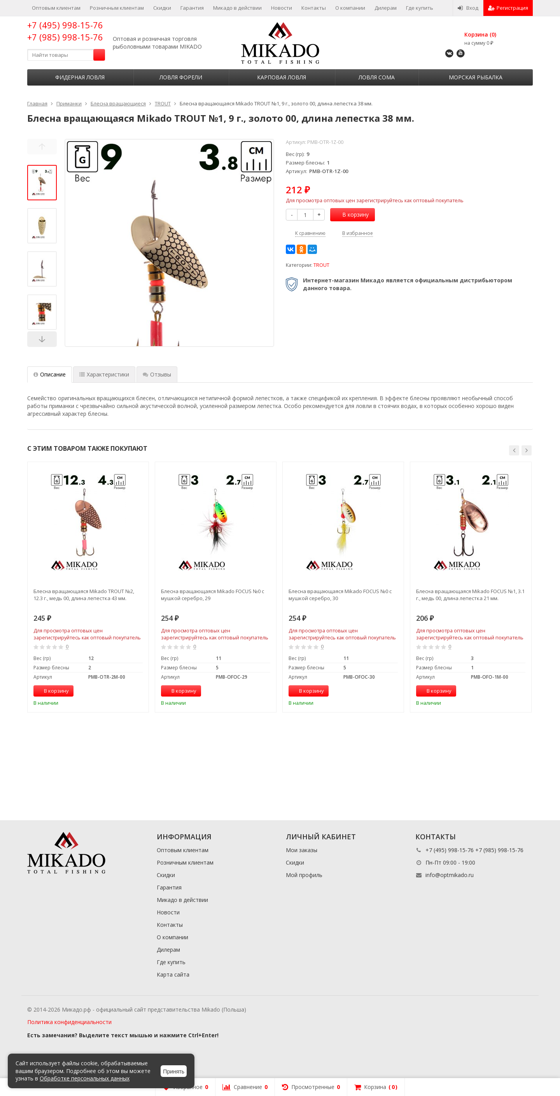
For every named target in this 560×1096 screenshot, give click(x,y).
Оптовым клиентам (56, 7)
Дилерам (385, 7)
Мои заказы (301, 850)
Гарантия (192, 7)
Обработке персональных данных (85, 1078)
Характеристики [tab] (104, 374)
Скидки (162, 7)
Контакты (313, 7)
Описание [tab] (49, 374)
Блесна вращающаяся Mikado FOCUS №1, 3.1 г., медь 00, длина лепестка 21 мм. (470, 595)
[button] (514, 450)
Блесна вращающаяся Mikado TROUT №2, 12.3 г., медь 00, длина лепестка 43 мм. (83, 595)
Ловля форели (180, 77)
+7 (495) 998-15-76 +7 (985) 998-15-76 (65, 31)
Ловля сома (377, 77)
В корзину (351, 214)
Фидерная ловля (80, 77)
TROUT (321, 265)
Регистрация (508, 7)
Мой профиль (304, 875)
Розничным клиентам (117, 7)
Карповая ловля (281, 77)
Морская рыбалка (475, 77)
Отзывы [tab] (157, 374)
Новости (281, 7)
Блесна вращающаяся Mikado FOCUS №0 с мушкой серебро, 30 (340, 595)
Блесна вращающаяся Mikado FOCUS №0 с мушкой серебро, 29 (212, 595)
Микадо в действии (237, 7)
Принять (173, 1071)
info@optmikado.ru (449, 875)
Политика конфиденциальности (69, 1022)
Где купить (419, 7)
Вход (468, 7)
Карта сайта (173, 974)
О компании (350, 7)
